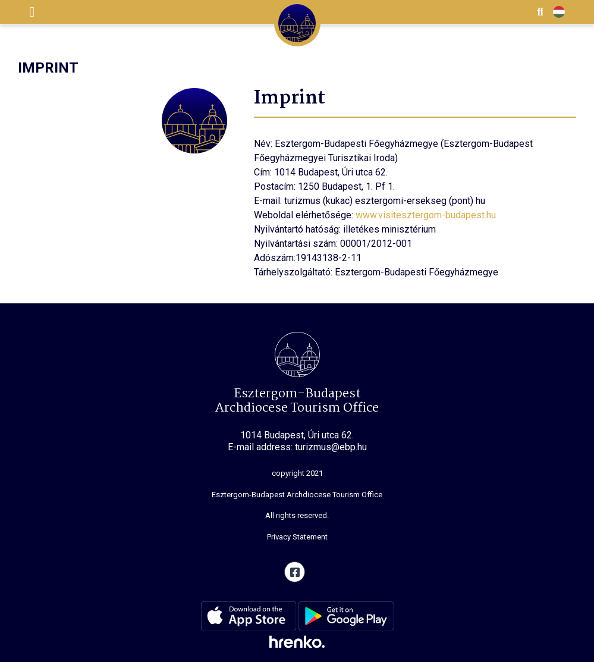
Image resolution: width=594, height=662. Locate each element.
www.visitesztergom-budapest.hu (426, 215)
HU (559, 12)
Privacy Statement (297, 536)
